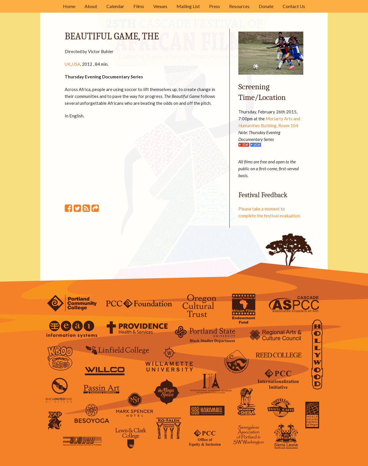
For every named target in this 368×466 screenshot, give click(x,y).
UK (67, 64)
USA (76, 64)
